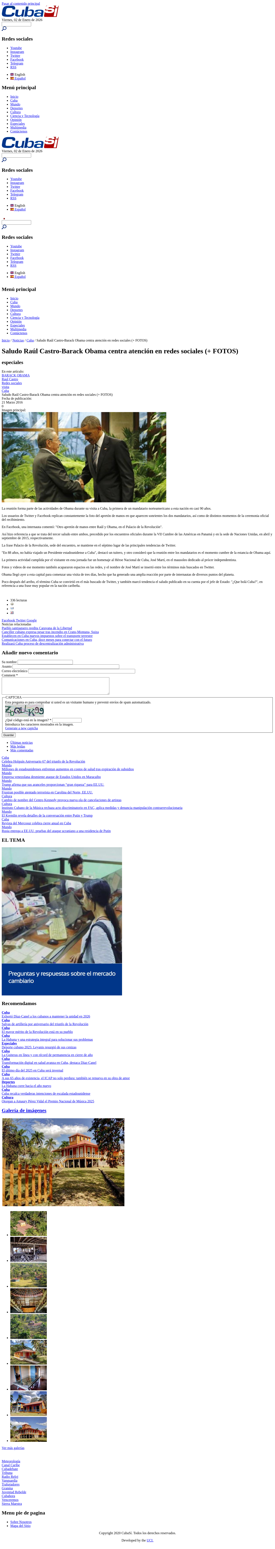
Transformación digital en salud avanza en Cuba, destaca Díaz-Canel (49, 1066)
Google (32, 620)
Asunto (7, 666)
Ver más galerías (13, 1451)
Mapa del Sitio (20, 1529)
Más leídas (17, 749)
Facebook (17, 59)
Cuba (14, 100)
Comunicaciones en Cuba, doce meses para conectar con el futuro (47, 639)
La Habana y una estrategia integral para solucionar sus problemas (47, 1043)
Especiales (17, 123)
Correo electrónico (15, 671)
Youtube (16, 48)
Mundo (15, 104)
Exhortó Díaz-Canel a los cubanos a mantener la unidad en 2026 (46, 1019)
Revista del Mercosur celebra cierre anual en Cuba (36, 826)
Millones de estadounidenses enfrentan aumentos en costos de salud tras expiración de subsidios (68, 772)
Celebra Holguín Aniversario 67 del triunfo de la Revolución (43, 764)
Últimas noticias (21, 746)
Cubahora (8, 1499)
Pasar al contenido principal (21, 3)
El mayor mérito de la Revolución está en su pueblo (37, 1035)
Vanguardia (9, 1484)
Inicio (14, 96)
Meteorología (11, 1464)
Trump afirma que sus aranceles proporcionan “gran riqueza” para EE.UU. (53, 788)
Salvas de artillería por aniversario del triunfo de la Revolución (45, 1027)
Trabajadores (11, 1487)
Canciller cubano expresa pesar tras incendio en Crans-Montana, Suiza (50, 632)
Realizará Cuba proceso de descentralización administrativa (43, 643)
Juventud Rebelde (14, 1495)
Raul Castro (10, 379)
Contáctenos (18, 131)
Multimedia (18, 127)
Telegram (16, 63)
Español (18, 78)
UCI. (150, 1543)
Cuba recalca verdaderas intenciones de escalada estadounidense (46, 1097)
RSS (13, 67)
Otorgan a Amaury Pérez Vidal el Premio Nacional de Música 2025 (48, 1104)
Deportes (16, 108)
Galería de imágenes (24, 1113)
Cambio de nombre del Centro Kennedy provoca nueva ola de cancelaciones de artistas (61, 803)
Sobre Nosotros (21, 1525)
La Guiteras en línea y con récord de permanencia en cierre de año (47, 1058)
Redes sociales (12, 383)
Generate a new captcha (21, 731)
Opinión (15, 120)
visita (5, 387)
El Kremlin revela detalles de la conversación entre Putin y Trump (47, 818)
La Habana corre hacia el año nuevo (26, 1089)
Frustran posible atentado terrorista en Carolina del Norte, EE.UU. (47, 795)
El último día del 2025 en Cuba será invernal (32, 1073)
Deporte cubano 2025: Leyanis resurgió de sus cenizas (39, 1050)
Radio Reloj (10, 1480)
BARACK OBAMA (16, 375)
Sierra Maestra (12, 1507)
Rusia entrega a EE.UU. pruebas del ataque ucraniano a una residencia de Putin (56, 834)
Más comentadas (21, 753)
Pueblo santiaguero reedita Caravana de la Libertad (37, 628)
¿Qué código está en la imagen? (28, 723)
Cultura (15, 112)
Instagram (17, 52)
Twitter (15, 55)
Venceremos (10, 1503)
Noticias (18, 340)
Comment (10, 675)
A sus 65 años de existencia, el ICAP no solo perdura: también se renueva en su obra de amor (66, 1081)
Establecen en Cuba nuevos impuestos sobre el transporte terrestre (47, 636)
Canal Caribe (11, 1468)
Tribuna (7, 1476)
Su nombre (10, 662)
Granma (7, 1491)
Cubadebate (10, 1472)
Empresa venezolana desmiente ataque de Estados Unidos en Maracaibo (51, 780)
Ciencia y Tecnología (24, 116)
